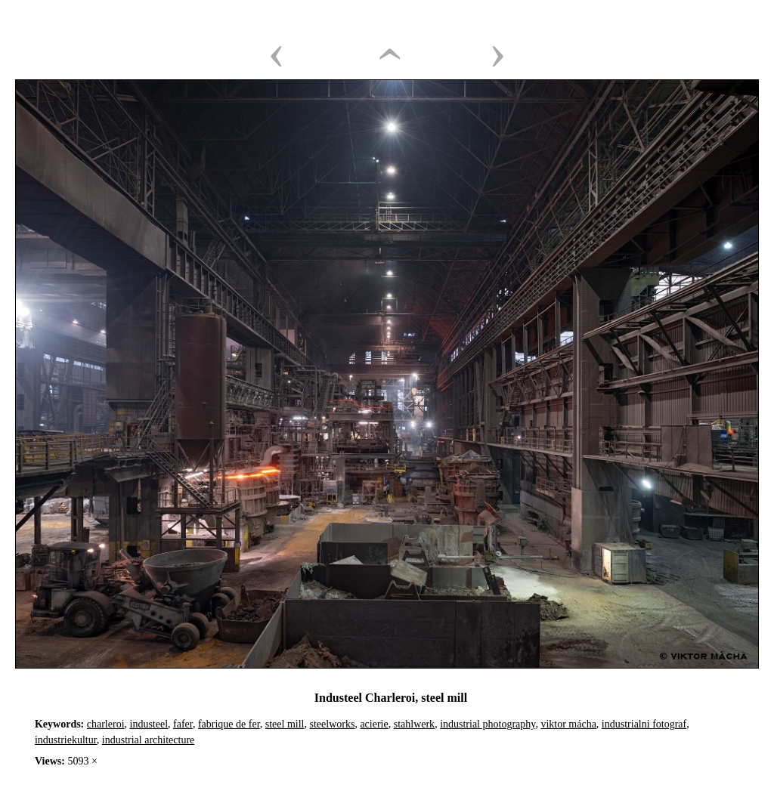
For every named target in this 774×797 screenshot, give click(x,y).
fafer (183, 724)
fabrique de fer (229, 724)
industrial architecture (148, 740)
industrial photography (487, 724)
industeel (149, 724)
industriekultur (66, 740)
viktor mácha (568, 724)
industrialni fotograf (644, 724)
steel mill (285, 724)
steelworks (332, 724)
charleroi (106, 724)
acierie (374, 724)
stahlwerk (414, 724)
